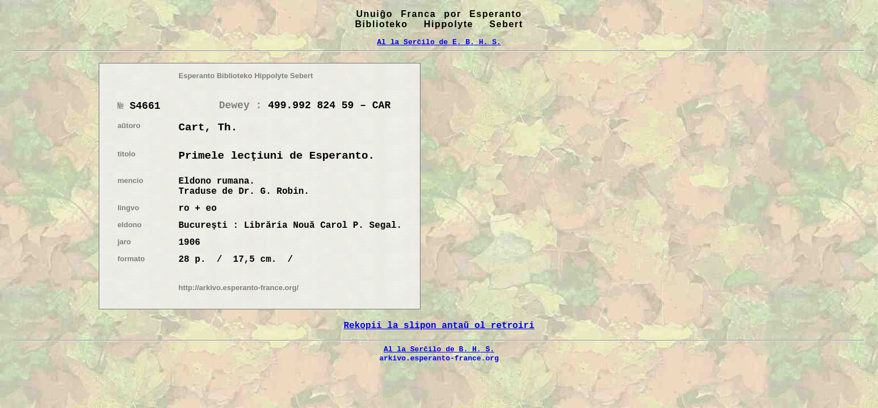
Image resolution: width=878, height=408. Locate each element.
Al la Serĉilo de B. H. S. (439, 349)
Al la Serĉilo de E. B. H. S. (439, 42)
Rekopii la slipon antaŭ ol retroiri (438, 326)
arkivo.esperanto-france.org (439, 358)
